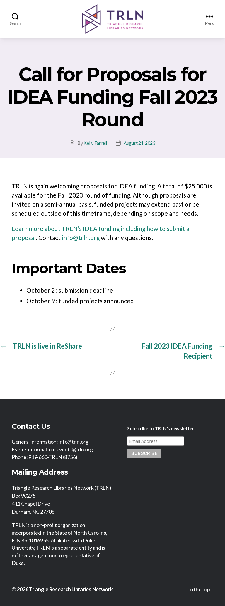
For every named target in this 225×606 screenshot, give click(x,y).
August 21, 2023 (139, 143)
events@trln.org (75, 449)
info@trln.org (81, 237)
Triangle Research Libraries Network (71, 589)
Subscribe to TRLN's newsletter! (161, 428)
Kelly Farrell (95, 143)
